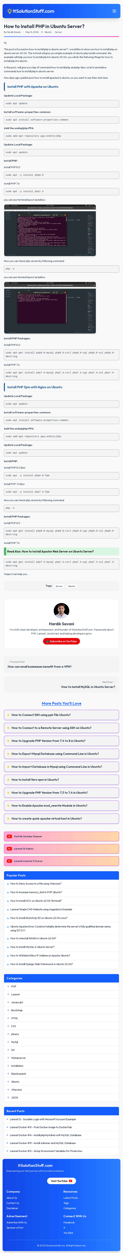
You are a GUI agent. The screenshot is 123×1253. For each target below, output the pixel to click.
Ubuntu (71, 586)
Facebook (69, 1222)
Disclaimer (12, 1208)
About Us (11, 1197)
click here (102, 77)
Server (59, 586)
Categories (69, 1208)
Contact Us (12, 1203)
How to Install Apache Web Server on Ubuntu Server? (58, 551)
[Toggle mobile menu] (114, 11)
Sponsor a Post (14, 1227)
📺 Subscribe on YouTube (61, 641)
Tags (66, 1203)
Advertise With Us (16, 1222)
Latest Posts (70, 1197)
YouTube (68, 1232)
